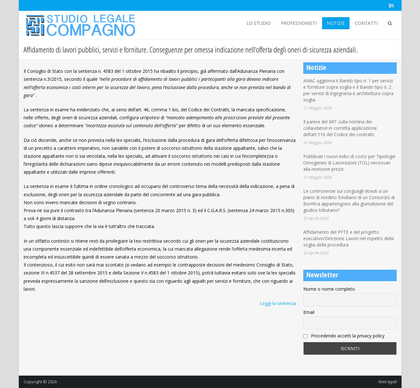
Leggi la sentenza (278, 303)
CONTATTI (366, 23)
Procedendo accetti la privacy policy (344, 336)
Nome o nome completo (329, 289)
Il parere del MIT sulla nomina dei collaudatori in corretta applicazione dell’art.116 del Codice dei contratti (340, 128)
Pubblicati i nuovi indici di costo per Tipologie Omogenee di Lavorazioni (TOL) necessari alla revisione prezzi (349, 162)
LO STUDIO (259, 23)
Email (308, 312)
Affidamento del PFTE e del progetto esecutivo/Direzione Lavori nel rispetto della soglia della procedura (348, 238)
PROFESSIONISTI (299, 23)
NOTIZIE (336, 23)
